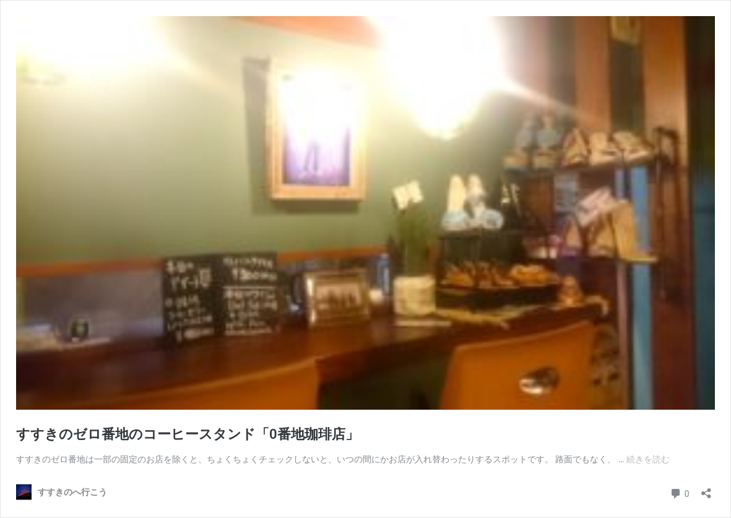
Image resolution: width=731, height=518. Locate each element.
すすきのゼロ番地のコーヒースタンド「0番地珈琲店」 (187, 434)
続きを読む (648, 459)
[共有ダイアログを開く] (706, 489)
